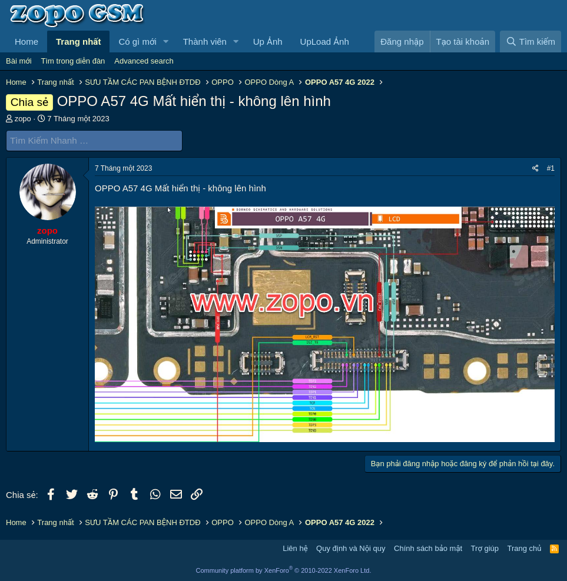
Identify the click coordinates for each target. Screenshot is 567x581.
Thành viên (205, 41)
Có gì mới (137, 41)
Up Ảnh (268, 41)
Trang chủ (525, 548)
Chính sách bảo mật (428, 548)
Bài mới (19, 61)
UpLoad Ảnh (324, 41)
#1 (551, 168)
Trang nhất (78, 41)
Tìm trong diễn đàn (73, 61)
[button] (166, 41)
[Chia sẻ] (535, 168)
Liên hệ (295, 548)
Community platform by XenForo (284, 570)
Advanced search (143, 61)
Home (26, 41)
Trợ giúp (485, 548)
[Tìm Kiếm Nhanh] (94, 140)
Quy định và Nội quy (351, 548)
